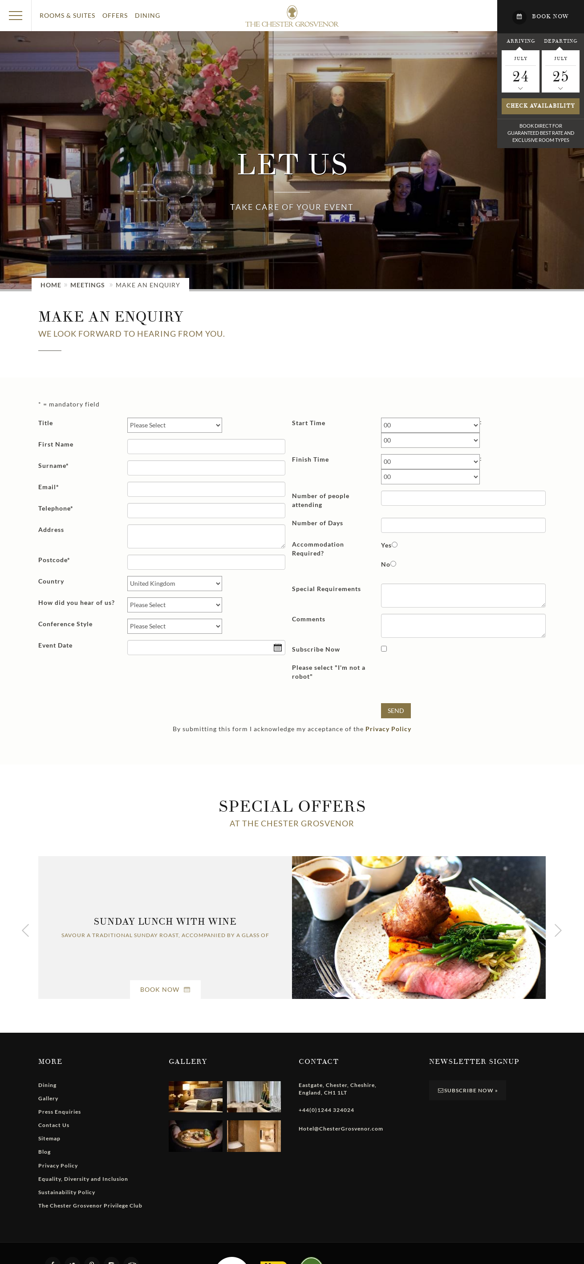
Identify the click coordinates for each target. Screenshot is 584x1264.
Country (51, 581)
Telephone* (55, 508)
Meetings (87, 285)
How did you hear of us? (76, 602)
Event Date (55, 645)
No (385, 564)
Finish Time (310, 459)
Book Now (165, 989)
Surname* (53, 465)
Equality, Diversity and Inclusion (83, 1178)
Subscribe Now (316, 649)
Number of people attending (320, 500)
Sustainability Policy (66, 1192)
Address (51, 529)
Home (51, 285)
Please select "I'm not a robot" (328, 672)
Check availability (540, 106)
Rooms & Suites (67, 15)
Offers (115, 15)
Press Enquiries (59, 1111)
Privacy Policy (388, 729)
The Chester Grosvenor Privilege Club (90, 1205)
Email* (48, 487)
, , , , (338, 1089)
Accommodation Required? (318, 548)
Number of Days (317, 523)
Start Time (308, 423)
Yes (386, 545)
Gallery (48, 1098)
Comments (308, 619)
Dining (147, 15)
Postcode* (54, 560)
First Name (55, 444)
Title (45, 423)
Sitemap (49, 1138)
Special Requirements (326, 588)
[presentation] (448, 679)
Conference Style (65, 624)
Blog (44, 1151)
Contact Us (53, 1125)
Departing (560, 41)
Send (396, 710)
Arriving (521, 41)
